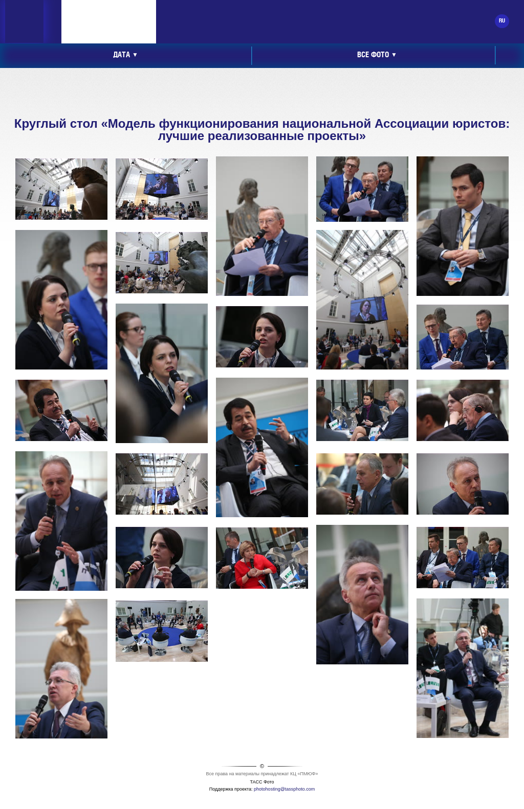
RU (502, 21)
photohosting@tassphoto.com (284, 789)
